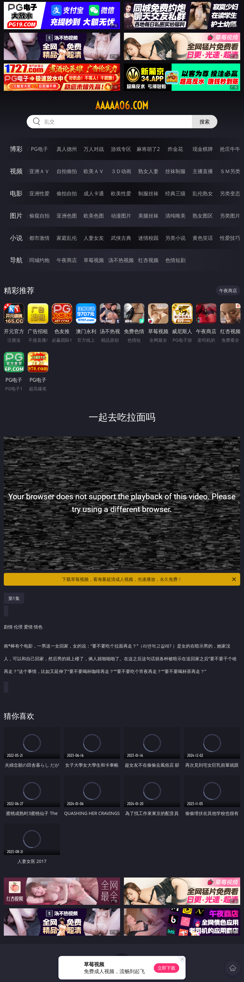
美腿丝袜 (148, 215)
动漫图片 (121, 215)
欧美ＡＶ (94, 171)
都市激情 (39, 237)
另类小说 (175, 237)
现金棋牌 (203, 148)
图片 (16, 215)
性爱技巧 (230, 237)
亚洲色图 (67, 215)
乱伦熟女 (203, 193)
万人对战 (94, 148)
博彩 (16, 149)
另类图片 (230, 215)
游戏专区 (121, 148)
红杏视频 (148, 260)
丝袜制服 (175, 171)
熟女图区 (203, 215)
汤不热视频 (121, 260)
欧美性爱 (121, 193)
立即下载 (166, 968)
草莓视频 (94, 260)
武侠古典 (121, 237)
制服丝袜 (148, 193)
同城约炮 (39, 260)
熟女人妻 (148, 171)
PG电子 (39, 148)
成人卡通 (94, 193)
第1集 (14, 598)
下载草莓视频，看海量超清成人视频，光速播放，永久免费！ (149, 579)
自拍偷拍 (67, 171)
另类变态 (230, 193)
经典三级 (175, 193)
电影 (16, 193)
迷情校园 (148, 237)
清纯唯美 (175, 215)
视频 (16, 171)
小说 (16, 237)
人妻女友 (94, 237)
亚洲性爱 (39, 193)
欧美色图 (94, 215)
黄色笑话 (203, 237)
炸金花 (175, 148)
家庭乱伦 (67, 237)
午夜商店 (67, 260)
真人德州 (67, 148)
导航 (16, 260)
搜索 (205, 121)
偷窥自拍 (39, 215)
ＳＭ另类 (230, 171)
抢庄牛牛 (230, 148)
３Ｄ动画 (121, 171)
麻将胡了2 (148, 148)
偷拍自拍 (67, 193)
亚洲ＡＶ (39, 171)
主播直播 (203, 171)
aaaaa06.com (121, 105)
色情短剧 (175, 260)
